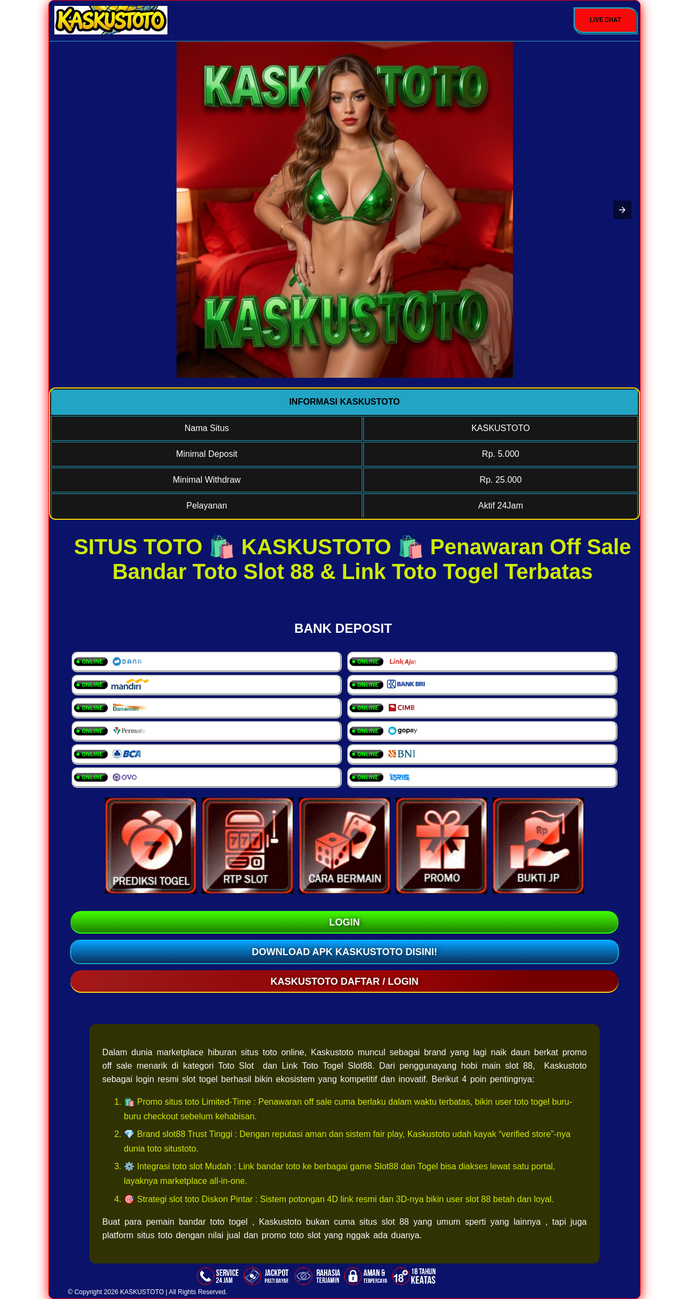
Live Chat (606, 20)
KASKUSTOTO (142, 1292)
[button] (622, 210)
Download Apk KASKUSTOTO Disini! (345, 952)
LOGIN (344, 922)
